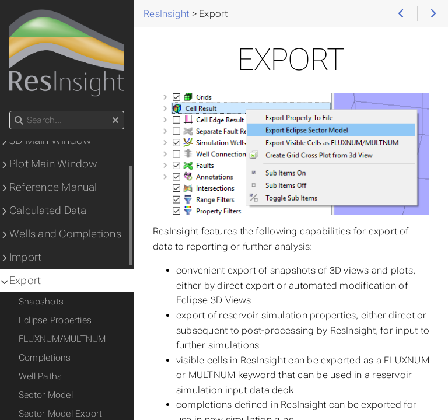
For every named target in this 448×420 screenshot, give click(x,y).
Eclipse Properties (55, 320)
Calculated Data (47, 210)
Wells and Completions (65, 234)
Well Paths (40, 376)
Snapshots (41, 301)
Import (25, 257)
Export (25, 280)
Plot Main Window (53, 164)
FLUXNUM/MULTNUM (62, 339)
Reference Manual (53, 187)
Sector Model (46, 395)
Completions (45, 357)
